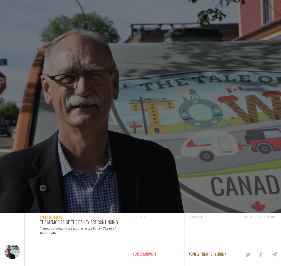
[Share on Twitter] (248, 254)
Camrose (45, 217)
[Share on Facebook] (261, 254)
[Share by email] (274, 254)
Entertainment (145, 254)
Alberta (58, 217)
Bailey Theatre (201, 254)
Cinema (221, 254)
